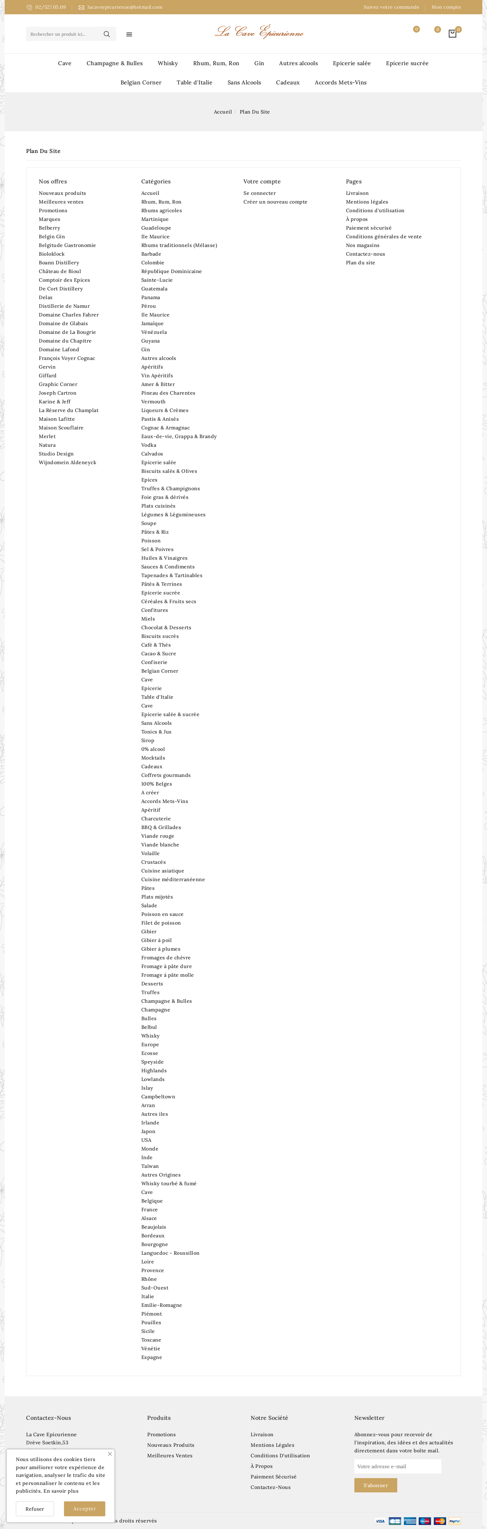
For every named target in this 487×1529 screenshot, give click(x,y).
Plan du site (360, 262)
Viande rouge (158, 836)
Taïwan (150, 1166)
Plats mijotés (157, 897)
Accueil (150, 193)
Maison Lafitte (57, 419)
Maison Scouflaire (61, 427)
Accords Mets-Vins (341, 82)
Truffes (150, 992)
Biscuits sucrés (160, 636)
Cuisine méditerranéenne (173, 879)
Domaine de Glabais (63, 323)
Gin (259, 63)
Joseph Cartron (57, 393)
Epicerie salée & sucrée (170, 714)
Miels (148, 619)
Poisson (151, 540)
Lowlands (153, 1079)
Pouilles (151, 1322)
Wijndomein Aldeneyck (67, 462)
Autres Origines (161, 1175)
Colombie (153, 262)
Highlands (154, 1070)
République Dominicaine (171, 271)
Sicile (148, 1331)
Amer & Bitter (158, 384)
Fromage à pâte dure (166, 966)
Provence (152, 1270)
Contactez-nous (365, 254)
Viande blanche (160, 844)
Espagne (151, 1357)
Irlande (150, 1122)
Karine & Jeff (55, 401)
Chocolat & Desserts (166, 627)
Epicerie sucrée (407, 63)
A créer (150, 792)
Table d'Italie (194, 82)
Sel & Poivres (157, 549)
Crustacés (153, 862)
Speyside (152, 1062)
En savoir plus (61, 1491)
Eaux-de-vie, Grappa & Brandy (179, 436)
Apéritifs (152, 367)
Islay (147, 1088)
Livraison (357, 193)
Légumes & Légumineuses (173, 514)
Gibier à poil (156, 940)
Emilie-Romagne (161, 1305)
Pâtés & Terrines (161, 584)
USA (146, 1140)
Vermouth (153, 401)
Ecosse (149, 1053)
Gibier (149, 931)
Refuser (34, 1509)
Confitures (154, 610)
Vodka (149, 445)
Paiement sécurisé (369, 228)
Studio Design (56, 454)
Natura (47, 445)
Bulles (149, 1018)
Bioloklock (52, 254)
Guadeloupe (156, 228)
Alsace (149, 1218)
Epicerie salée (352, 63)
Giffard (48, 375)
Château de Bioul (60, 271)
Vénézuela (154, 332)
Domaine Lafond (59, 349)
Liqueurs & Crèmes (165, 410)
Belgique (152, 1201)
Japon (148, 1131)
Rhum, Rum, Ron (216, 63)
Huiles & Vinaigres (164, 558)
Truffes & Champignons (170, 488)
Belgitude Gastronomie (67, 245)
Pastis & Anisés (160, 419)
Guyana (150, 341)
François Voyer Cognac (67, 358)
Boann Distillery (59, 262)
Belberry (49, 228)
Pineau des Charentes (168, 393)
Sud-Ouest (155, 1288)
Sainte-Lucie (157, 280)
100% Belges (156, 784)
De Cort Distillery (61, 288)
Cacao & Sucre (158, 653)
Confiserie (154, 662)
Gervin (47, 367)
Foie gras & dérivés (165, 497)
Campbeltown (158, 1096)
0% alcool (153, 749)
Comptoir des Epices (64, 280)
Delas (46, 297)
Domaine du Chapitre (65, 341)
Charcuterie (156, 818)
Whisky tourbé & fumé (169, 1183)
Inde (147, 1157)
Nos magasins (363, 245)
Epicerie (151, 688)
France (149, 1209)
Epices (149, 480)
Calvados (152, 454)
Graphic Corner (58, 384)
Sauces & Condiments (168, 566)
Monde (150, 1149)
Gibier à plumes (161, 949)
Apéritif (151, 810)
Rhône (149, 1279)
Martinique (155, 219)
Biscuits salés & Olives (169, 471)
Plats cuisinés (158, 506)
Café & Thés (156, 645)
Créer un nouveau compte (276, 202)
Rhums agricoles (161, 210)
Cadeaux (288, 82)
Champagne (156, 1010)
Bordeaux (153, 1235)
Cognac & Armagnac (165, 427)
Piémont (151, 1314)
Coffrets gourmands (166, 775)
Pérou (148, 306)
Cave (64, 63)
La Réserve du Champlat (68, 410)
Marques (50, 219)
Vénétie (151, 1348)
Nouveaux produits (62, 193)
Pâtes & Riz (155, 532)
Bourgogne (154, 1244)
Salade (149, 905)
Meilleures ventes (61, 202)
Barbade (151, 254)
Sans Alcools (244, 82)
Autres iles (154, 1114)
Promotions (53, 210)
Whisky (168, 63)
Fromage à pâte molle (167, 975)
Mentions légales (367, 202)
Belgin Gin (52, 236)
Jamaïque (152, 323)
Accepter (84, 1508)
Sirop (148, 740)
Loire (147, 1261)
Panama (150, 297)
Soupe (149, 523)
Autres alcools (298, 63)
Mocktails (153, 758)
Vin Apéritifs (157, 375)
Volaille (150, 853)
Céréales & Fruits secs (169, 601)
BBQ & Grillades (161, 827)
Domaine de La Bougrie (67, 332)
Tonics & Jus (156, 732)
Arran (148, 1105)
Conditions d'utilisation (375, 210)
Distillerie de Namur (64, 306)
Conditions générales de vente (384, 236)
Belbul (149, 1027)
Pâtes (148, 888)
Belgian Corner (141, 82)
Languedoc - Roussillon (170, 1253)
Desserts (152, 983)
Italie (147, 1296)
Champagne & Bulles (115, 63)
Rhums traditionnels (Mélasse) (179, 245)
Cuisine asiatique (162, 871)
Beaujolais (153, 1227)
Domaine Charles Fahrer (69, 315)
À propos (357, 219)
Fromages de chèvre (166, 957)
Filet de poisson (161, 923)
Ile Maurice (155, 236)
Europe (150, 1044)
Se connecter (260, 193)
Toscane (151, 1340)
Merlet (47, 436)
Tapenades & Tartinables (172, 575)
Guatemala (154, 288)
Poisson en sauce (162, 914)
